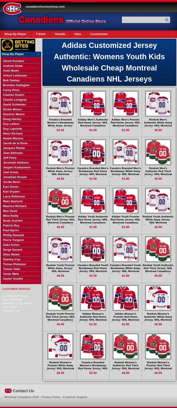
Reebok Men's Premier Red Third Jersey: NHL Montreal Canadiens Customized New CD (60, 221)
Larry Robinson (14, 196)
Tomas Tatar (11, 269)
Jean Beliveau (13, 153)
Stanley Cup (11, 259)
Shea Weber (11, 254)
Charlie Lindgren (15, 99)
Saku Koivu (11, 245)
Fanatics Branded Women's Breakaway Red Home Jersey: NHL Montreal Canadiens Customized (93, 368)
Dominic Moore (14, 114)
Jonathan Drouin (15, 177)
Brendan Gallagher (16, 85)
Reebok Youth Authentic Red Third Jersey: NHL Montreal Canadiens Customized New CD (158, 270)
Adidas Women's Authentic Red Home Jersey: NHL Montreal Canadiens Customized (93, 318)
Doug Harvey (12, 119)
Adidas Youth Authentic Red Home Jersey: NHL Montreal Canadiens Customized (93, 221)
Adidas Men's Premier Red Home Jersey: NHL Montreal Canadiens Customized (125, 124)
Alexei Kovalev (13, 61)
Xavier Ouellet (13, 278)
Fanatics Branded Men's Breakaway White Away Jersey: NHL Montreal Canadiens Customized (125, 173)
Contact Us (11, 310)
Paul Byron (11, 230)
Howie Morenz (13, 138)
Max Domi (10, 211)
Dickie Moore (12, 109)
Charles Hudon (13, 95)
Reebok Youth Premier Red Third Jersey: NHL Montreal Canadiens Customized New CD (60, 318)
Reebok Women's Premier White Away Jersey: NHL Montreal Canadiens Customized (60, 367)
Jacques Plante (14, 148)
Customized (98, 34)
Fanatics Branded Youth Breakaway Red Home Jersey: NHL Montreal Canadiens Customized (93, 270)
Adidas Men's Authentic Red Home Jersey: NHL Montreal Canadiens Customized (93, 124)
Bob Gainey (11, 80)
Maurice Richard (14, 206)
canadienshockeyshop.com (45, 6)
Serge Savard (12, 249)
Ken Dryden (11, 191)
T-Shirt (40, 34)
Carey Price (11, 90)
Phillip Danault (13, 235)
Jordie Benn (11, 182)
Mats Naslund (13, 201)
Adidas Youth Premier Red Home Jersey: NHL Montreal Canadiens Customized (125, 221)
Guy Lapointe (12, 128)
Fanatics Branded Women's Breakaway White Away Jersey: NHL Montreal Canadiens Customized (60, 125)
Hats (77, 34)
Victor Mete (11, 274)
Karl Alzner (11, 186)
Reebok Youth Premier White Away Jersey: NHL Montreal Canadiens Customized (60, 270)
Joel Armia (10, 172)
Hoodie (60, 34)
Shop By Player (16, 34)
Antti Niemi (11, 70)
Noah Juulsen (13, 220)
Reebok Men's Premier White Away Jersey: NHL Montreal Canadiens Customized (60, 173)
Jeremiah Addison (16, 162)
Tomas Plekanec (14, 264)
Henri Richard (13, 133)
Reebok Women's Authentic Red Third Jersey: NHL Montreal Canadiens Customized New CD (125, 368)
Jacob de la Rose (15, 143)
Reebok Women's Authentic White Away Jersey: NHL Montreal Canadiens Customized (158, 318)
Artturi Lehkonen (15, 75)
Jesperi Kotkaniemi (16, 167)
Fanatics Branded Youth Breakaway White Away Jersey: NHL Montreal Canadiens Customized (125, 270)
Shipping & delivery (17, 303)
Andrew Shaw (13, 66)
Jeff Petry (10, 157)
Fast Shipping (13, 299)
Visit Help (10, 306)
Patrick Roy (11, 225)
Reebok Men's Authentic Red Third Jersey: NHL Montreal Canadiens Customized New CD (158, 174)
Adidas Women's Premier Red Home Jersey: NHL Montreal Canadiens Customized (125, 318)
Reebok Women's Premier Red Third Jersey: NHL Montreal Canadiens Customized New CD (158, 368)
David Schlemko (14, 104)
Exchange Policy (15, 295)
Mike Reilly (10, 215)
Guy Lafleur (11, 124)
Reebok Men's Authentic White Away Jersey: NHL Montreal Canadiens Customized (158, 124)
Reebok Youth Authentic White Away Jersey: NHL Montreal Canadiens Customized (158, 221)
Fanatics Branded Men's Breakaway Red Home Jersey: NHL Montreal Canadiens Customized (92, 173)
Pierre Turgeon (13, 240)
